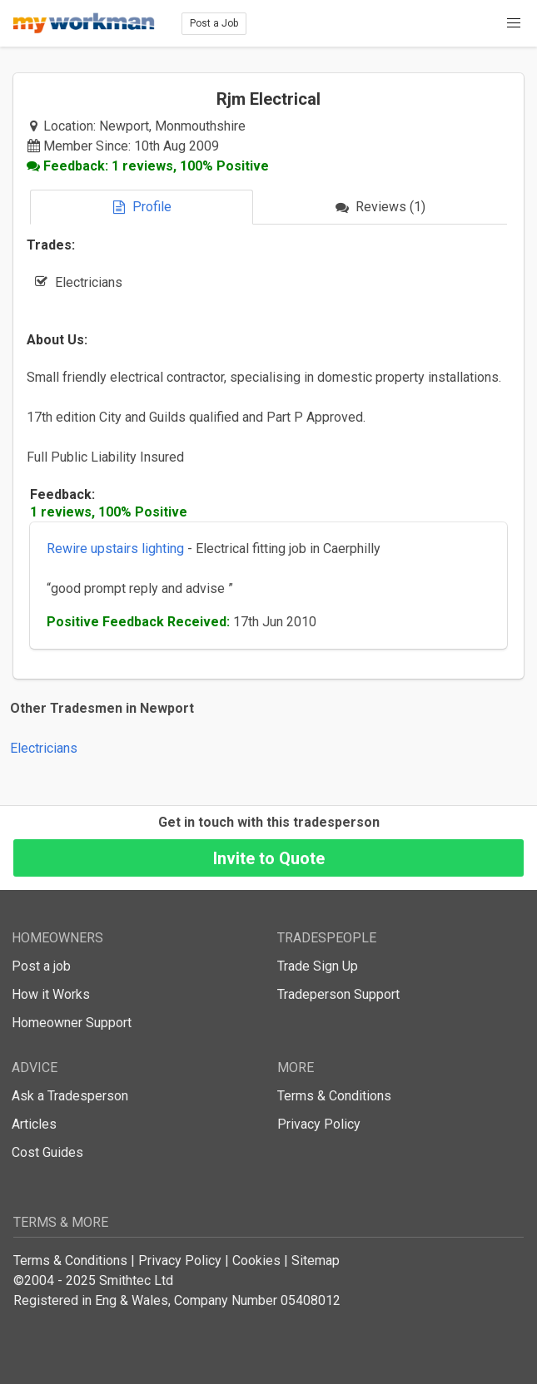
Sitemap (315, 1260)
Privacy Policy (318, 1124)
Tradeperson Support (338, 994)
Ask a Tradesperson (70, 1096)
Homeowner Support (72, 1023)
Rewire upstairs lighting (115, 548)
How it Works (51, 994)
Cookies (256, 1260)
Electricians (43, 748)
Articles (34, 1124)
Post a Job (214, 23)
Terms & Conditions (334, 1096)
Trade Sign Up (317, 966)
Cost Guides (47, 1152)
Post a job (41, 966)
